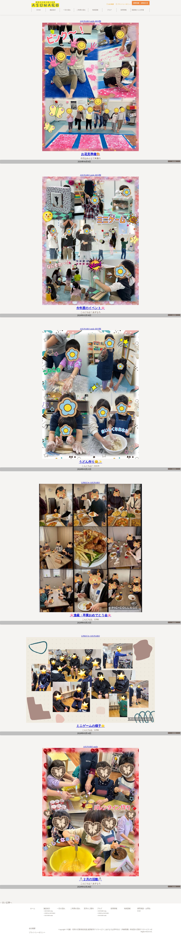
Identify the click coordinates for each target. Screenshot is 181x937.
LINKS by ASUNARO (90, 483)
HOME (38, 10)
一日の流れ (67, 10)
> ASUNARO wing (48, 911)
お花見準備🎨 (90, 154)
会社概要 (32, 928)
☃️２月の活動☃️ (90, 879)
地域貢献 (95, 10)
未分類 (98, 21)
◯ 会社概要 (110, 4)
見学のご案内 (89, 908)
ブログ (109, 10)
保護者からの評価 (138, 10)
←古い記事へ (6, 903)
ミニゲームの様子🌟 (90, 725)
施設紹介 (53, 10)
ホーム (32, 908)
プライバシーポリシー (37, 932)
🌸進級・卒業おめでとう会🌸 (90, 615)
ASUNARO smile (87, 21)
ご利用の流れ (81, 10)
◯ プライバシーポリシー (123, 4)
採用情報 (124, 10)
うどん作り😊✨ (90, 461)
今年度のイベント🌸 (90, 308)
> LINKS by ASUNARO (49, 913)
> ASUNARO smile (48, 915)
